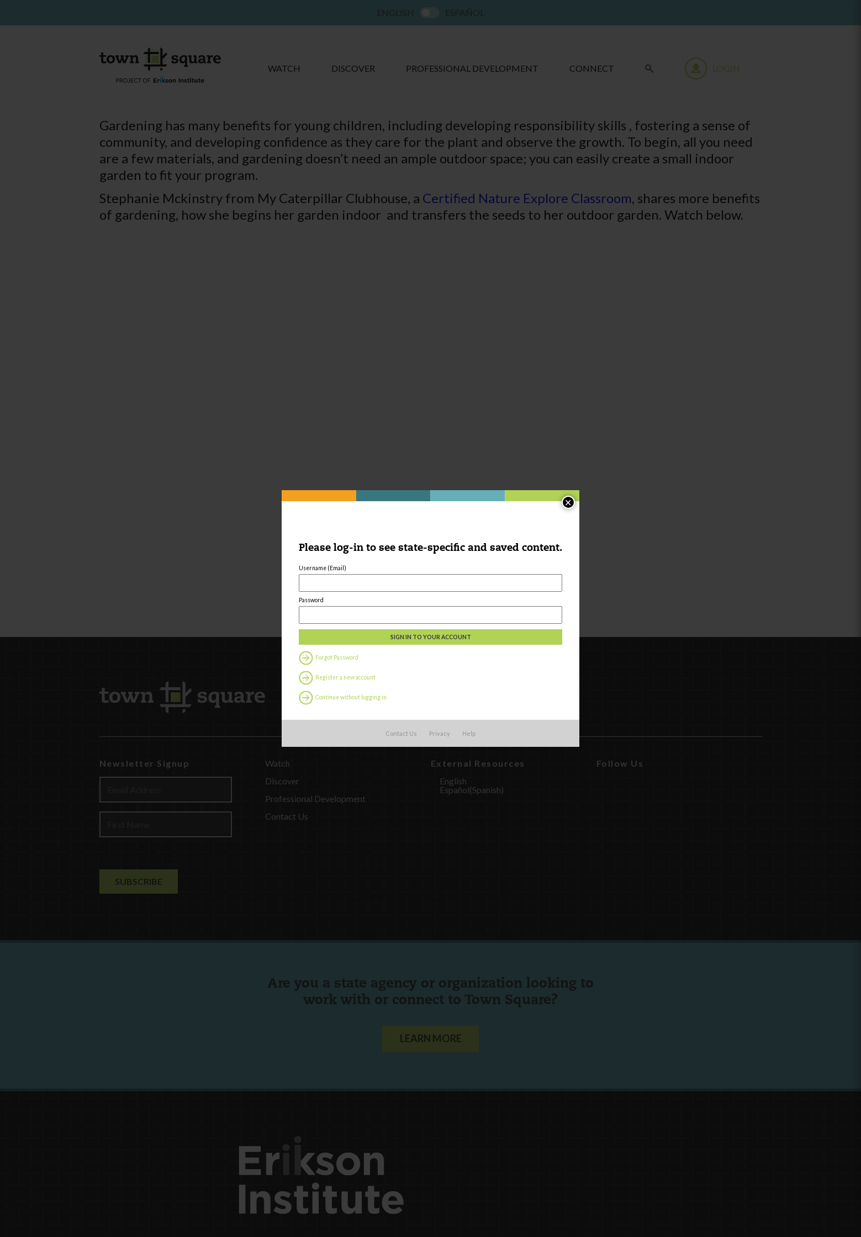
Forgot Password (306, 693)
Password (284, 609)
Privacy (439, 782)
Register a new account (317, 716)
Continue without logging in (326, 739)
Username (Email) (298, 561)
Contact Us (401, 782)
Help (469, 782)
